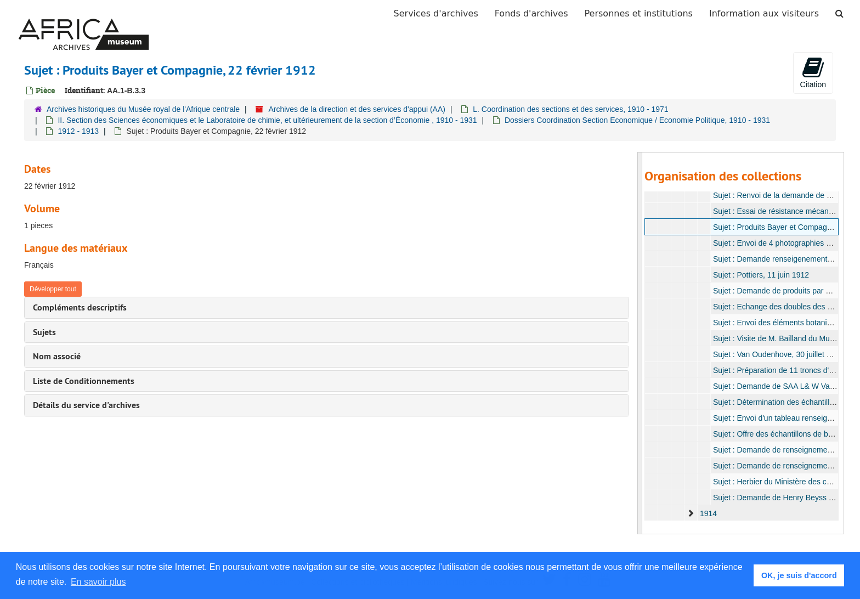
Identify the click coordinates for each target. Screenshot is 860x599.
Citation (813, 72)
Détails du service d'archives (86, 405)
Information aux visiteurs (764, 13)
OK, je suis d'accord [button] (799, 575)
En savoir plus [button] (98, 581)
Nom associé (57, 356)
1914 (707, 513)
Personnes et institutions (639, 13)
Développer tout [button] (53, 289)
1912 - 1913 (78, 131)
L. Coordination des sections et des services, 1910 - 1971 (570, 109)
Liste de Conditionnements (83, 381)
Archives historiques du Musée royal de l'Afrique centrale (143, 109)
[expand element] (690, 513)
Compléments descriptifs (80, 307)
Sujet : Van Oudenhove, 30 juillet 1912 (777, 354)
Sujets (44, 332)
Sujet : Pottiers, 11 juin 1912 (760, 274)
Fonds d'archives (531, 13)
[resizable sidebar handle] (640, 343)
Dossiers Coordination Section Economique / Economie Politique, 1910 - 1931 (637, 120)
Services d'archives (436, 13)
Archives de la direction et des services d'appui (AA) (356, 109)
